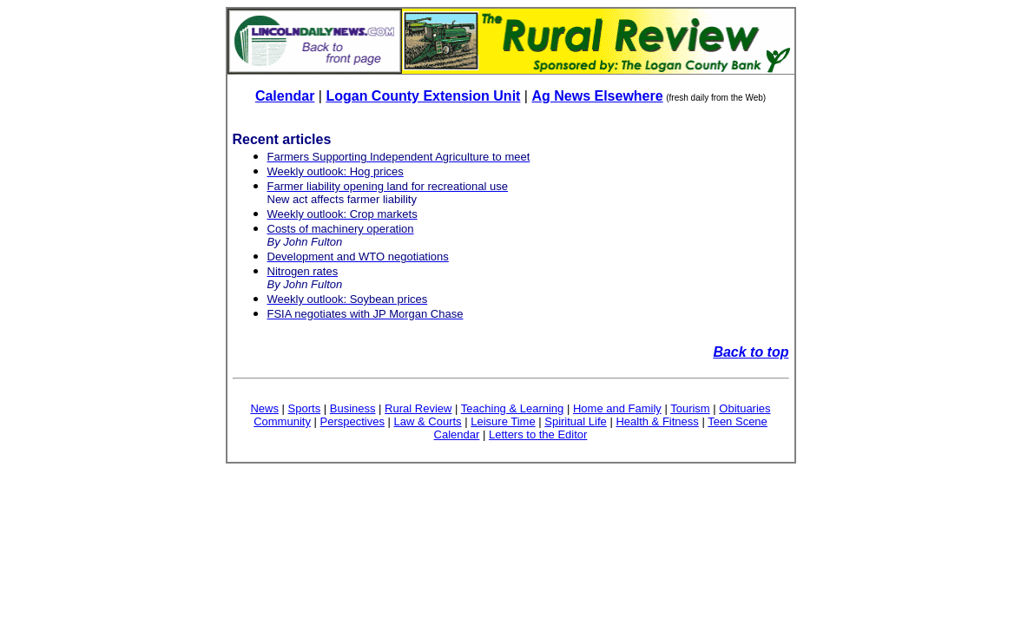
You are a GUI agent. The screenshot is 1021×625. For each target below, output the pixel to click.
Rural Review (418, 408)
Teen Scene (737, 421)
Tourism (690, 408)
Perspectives (352, 421)
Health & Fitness (657, 421)
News (264, 408)
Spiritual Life (575, 421)
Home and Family (617, 408)
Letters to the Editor (538, 434)
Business (353, 408)
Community (282, 421)
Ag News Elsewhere (596, 96)
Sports (304, 408)
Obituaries (744, 408)
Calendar (284, 96)
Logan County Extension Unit (423, 96)
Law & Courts (428, 421)
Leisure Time (503, 421)
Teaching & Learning (512, 408)
